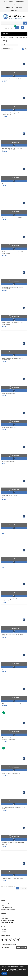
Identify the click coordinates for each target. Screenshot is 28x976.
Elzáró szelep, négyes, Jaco (8, 393)
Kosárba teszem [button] (15, 72)
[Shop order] (9, 45)
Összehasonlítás (18, 7)
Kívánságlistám (14, 10)
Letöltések (3, 931)
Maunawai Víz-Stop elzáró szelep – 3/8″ (11, 773)
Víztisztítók (10, 37)
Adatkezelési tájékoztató (6, 907)
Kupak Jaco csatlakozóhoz (8, 669)
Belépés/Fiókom (9, 7)
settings (16, 970)
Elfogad (4, 973)
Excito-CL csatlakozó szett (8, 461)
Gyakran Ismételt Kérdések (7, 922)
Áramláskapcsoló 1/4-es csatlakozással (11, 79)
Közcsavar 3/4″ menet (7, 565)
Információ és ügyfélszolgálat (7, 903)
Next (23, 888)
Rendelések (3, 929)
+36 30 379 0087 (8, 1)
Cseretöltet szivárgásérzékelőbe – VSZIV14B (12, 217)
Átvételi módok (4, 916)
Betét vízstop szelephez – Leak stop (10, 183)
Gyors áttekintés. (24, 64)
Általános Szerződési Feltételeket (8, 909)
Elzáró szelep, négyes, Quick (9, 427)
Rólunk (13, 4)
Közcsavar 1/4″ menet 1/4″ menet (10, 531)
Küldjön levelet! (20, 1)
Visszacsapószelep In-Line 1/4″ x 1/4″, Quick (12, 878)
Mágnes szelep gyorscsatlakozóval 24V (11, 703)
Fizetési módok (4, 918)
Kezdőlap (3, 37)
